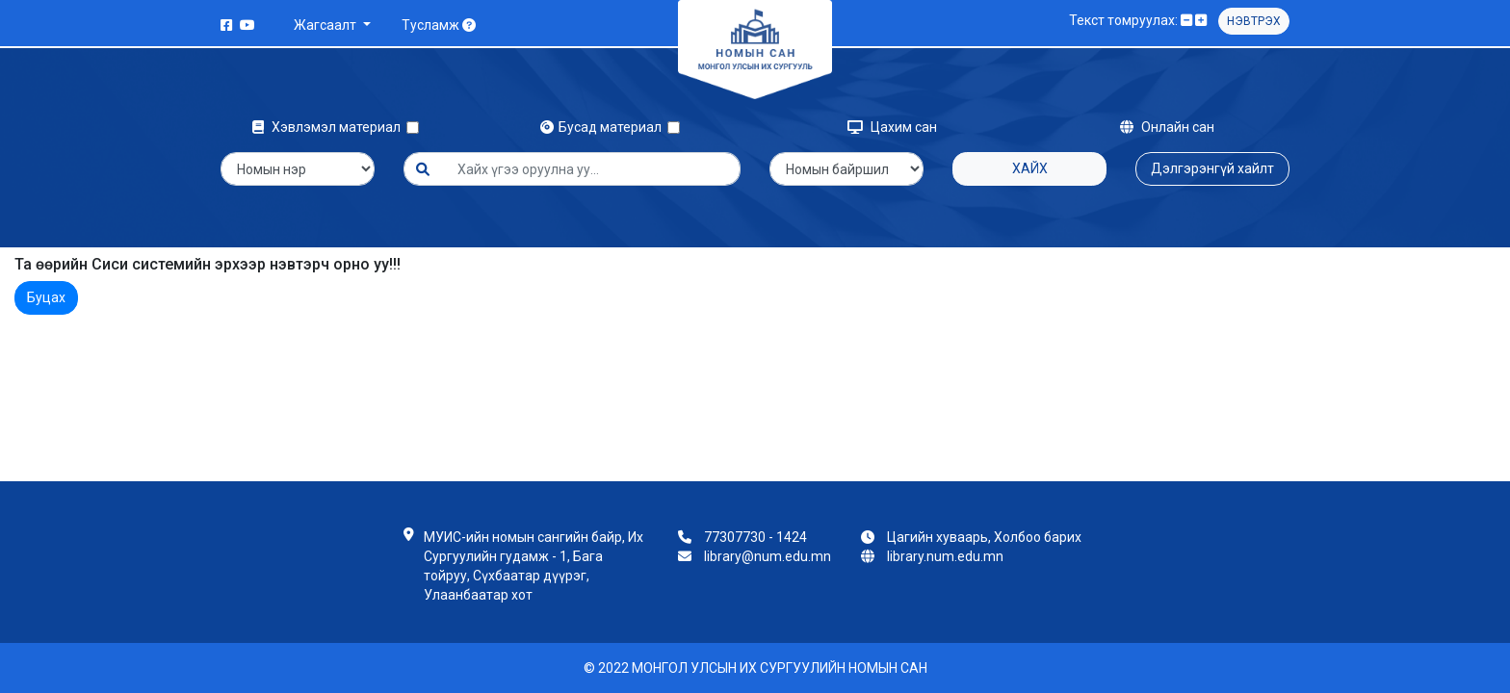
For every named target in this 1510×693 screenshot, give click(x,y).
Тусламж (439, 25)
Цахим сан (892, 127)
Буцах (46, 297)
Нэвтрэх (1254, 21)
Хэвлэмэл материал (329, 127)
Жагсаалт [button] (326, 25)
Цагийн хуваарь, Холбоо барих (984, 537)
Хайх (1030, 168)
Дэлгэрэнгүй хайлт (1212, 168)
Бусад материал (603, 127)
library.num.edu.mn (945, 556)
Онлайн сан (1167, 127)
